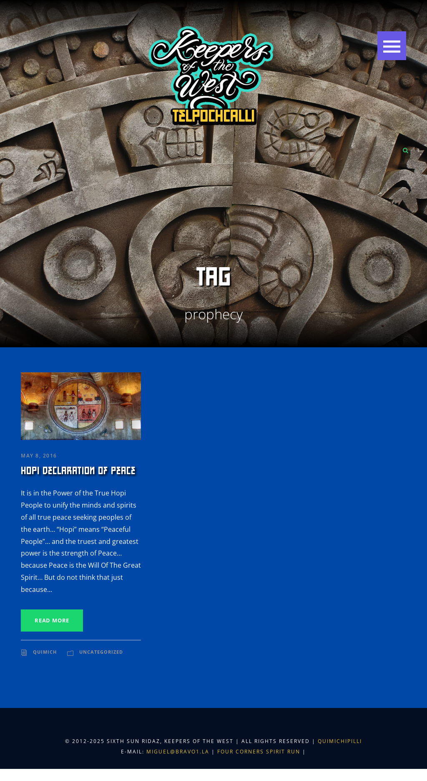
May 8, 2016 (39, 455)
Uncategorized (101, 652)
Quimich (45, 652)
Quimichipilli (340, 741)
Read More (52, 620)
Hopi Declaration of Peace (78, 470)
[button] (391, 45)
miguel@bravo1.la (177, 751)
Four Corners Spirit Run (259, 751)
